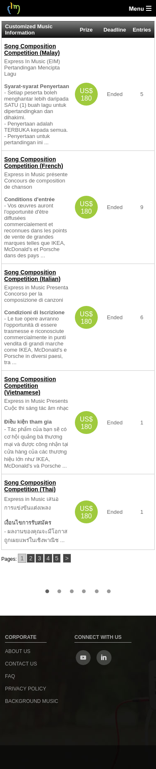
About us (17, 651)
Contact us (21, 664)
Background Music (31, 701)
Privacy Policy (25, 689)
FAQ (10, 676)
